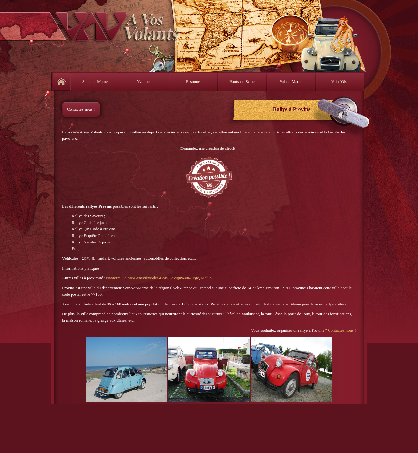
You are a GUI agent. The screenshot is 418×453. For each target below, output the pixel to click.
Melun (206, 278)
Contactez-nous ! (81, 109)
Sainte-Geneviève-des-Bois (145, 278)
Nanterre (113, 278)
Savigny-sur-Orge (184, 278)
